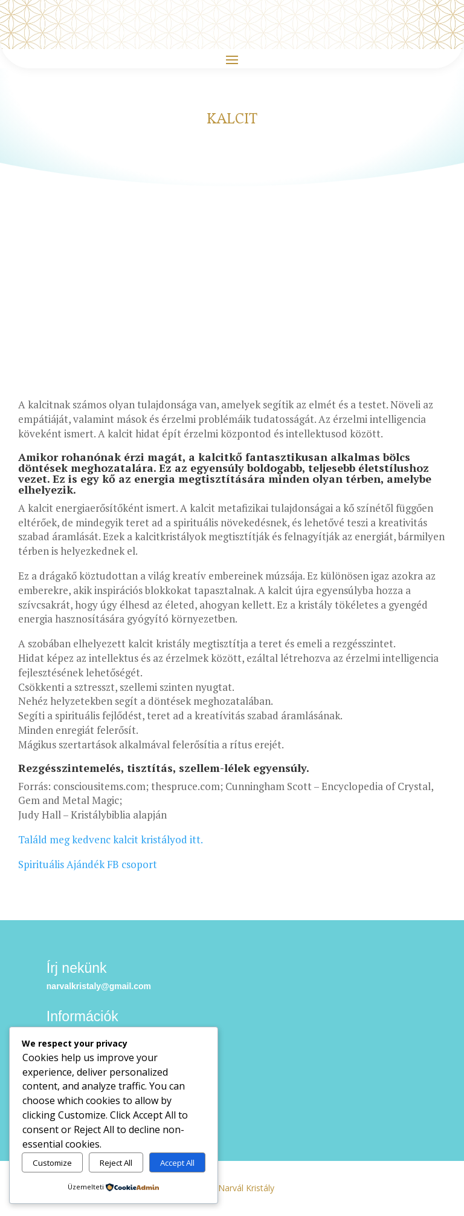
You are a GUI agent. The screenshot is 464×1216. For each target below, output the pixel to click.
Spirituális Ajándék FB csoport (87, 864)
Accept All (177, 1162)
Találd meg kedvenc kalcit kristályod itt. (110, 839)
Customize (52, 1162)
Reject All (116, 1162)
